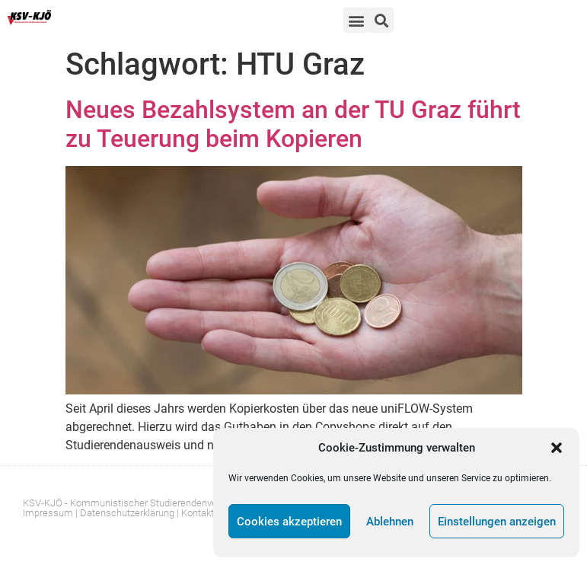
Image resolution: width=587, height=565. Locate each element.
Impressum (48, 513)
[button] (556, 447)
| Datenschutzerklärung (124, 513)
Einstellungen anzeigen (497, 521)
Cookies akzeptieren (289, 521)
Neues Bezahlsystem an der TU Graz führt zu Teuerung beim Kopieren (293, 124)
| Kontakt (195, 513)
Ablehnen (389, 521)
